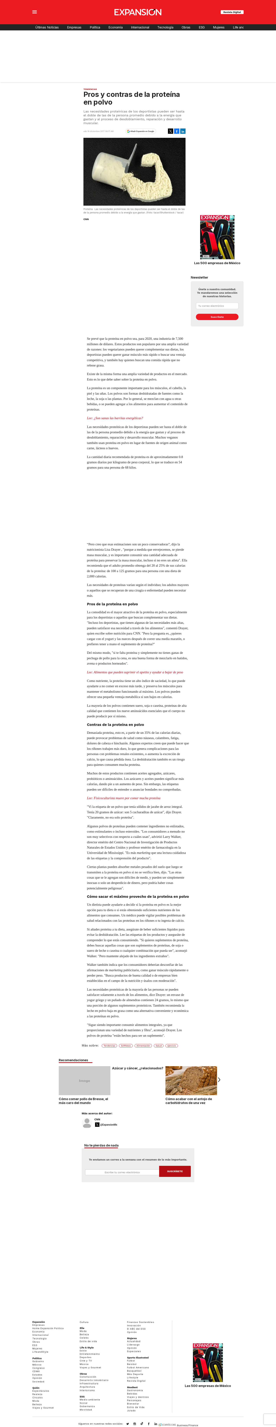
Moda (35, 1401)
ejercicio (171, 1046)
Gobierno (38, 1361)
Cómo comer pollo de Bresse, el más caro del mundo (83, 1101)
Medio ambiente (90, 1399)
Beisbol (132, 1364)
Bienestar (133, 1403)
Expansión (38, 1321)
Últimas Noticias (47, 27)
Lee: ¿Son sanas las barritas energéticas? (115, 418)
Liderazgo (133, 1344)
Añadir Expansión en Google (142, 131)
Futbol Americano (138, 1367)
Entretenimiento (90, 1354)
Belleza (37, 1404)
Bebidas (132, 1393)
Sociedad (38, 1381)
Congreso (38, 1368)
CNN (97, 1119)
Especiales (134, 1351)
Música (84, 1364)
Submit (175, 1171)
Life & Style (87, 1347)
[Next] (218, 1080)
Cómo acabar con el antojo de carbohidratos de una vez (188, 1101)
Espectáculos (40, 1391)
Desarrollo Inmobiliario (94, 1380)
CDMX (36, 1371)
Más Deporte (135, 1374)
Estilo (83, 1350)
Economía (115, 27)
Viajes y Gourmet (43, 1407)
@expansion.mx (142, 1423)
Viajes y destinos (138, 1397)
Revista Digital (232, 12)
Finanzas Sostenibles (140, 1322)
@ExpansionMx (108, 1124)
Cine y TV (86, 1360)
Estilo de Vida (136, 1407)
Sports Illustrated (138, 1357)
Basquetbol (134, 1371)
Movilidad (86, 1409)
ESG (202, 27)
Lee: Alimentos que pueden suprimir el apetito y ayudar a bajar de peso (135, 672)
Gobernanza (87, 1406)
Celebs (84, 1337)
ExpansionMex (151, 1424)
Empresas (74, 27)
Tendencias (90, 89)
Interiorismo (87, 1390)
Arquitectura (87, 1387)
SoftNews (126, 1046)
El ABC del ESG (136, 1329)
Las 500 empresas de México (217, 263)
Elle (82, 1328)
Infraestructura (89, 1383)
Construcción (88, 1377)
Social (83, 1403)
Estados (37, 1374)
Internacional (140, 27)
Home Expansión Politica (48, 1328)
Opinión (37, 1378)
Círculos (37, 1397)
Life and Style (242, 27)
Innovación (134, 1325)
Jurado (131, 1410)
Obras (186, 27)
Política (95, 27)
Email (122, 1172)
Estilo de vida (88, 1341)
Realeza (37, 1394)
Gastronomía (135, 1390)
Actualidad (133, 1341)
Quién (35, 1387)
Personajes (134, 1400)
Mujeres (219, 27)
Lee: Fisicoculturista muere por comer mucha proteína (124, 798)
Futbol (131, 1360)
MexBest (132, 1387)
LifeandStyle (40, 1352)
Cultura (84, 1322)
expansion (158, 1424)
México (37, 1364)
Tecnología (165, 27)
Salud (159, 1046)
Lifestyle (133, 1377)
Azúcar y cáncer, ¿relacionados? (137, 1068)
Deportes (86, 1357)
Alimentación (143, 1046)
